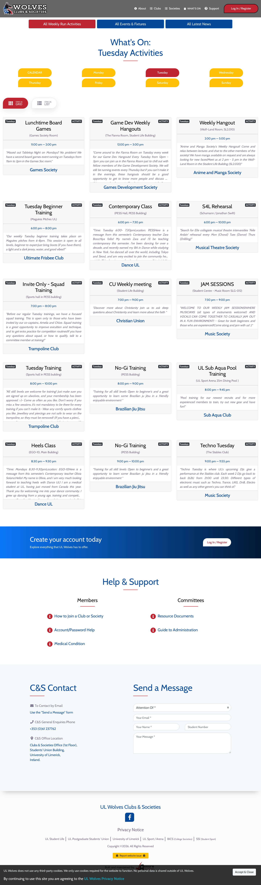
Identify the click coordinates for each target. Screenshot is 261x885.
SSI (206, 839)
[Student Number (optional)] (208, 726)
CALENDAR (35, 72)
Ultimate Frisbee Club (43, 257)
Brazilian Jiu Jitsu (130, 408)
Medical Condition (69, 643)
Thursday (35, 82)
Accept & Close (244, 872)
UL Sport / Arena (153, 839)
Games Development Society (130, 187)
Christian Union (130, 320)
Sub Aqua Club (217, 415)
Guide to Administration (178, 629)
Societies (172, 8)
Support (212, 8)
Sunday (226, 82)
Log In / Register (241, 8)
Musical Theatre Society (217, 247)
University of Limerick (126, 839)
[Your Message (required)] (182, 743)
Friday (98, 82)
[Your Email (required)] (182, 717)
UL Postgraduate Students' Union (88, 839)
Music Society (217, 333)
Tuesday (162, 72)
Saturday (162, 82)
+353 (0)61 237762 (43, 729)
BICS (179, 839)
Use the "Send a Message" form (51, 712)
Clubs (155, 8)
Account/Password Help (74, 629)
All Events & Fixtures (130, 24)
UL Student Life (54, 839)
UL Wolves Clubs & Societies (130, 807)
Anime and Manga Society (217, 172)
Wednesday (226, 72)
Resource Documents (176, 616)
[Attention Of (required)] (182, 707)
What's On (192, 8)
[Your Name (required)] (156, 726)
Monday (99, 72)
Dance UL (130, 265)
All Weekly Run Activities (62, 24)
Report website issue (130, 855)
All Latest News (199, 24)
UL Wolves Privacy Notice (104, 878)
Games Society (43, 169)
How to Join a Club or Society (78, 616)
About (140, 8)
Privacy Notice (130, 829)
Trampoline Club (43, 348)
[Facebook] (130, 818)
